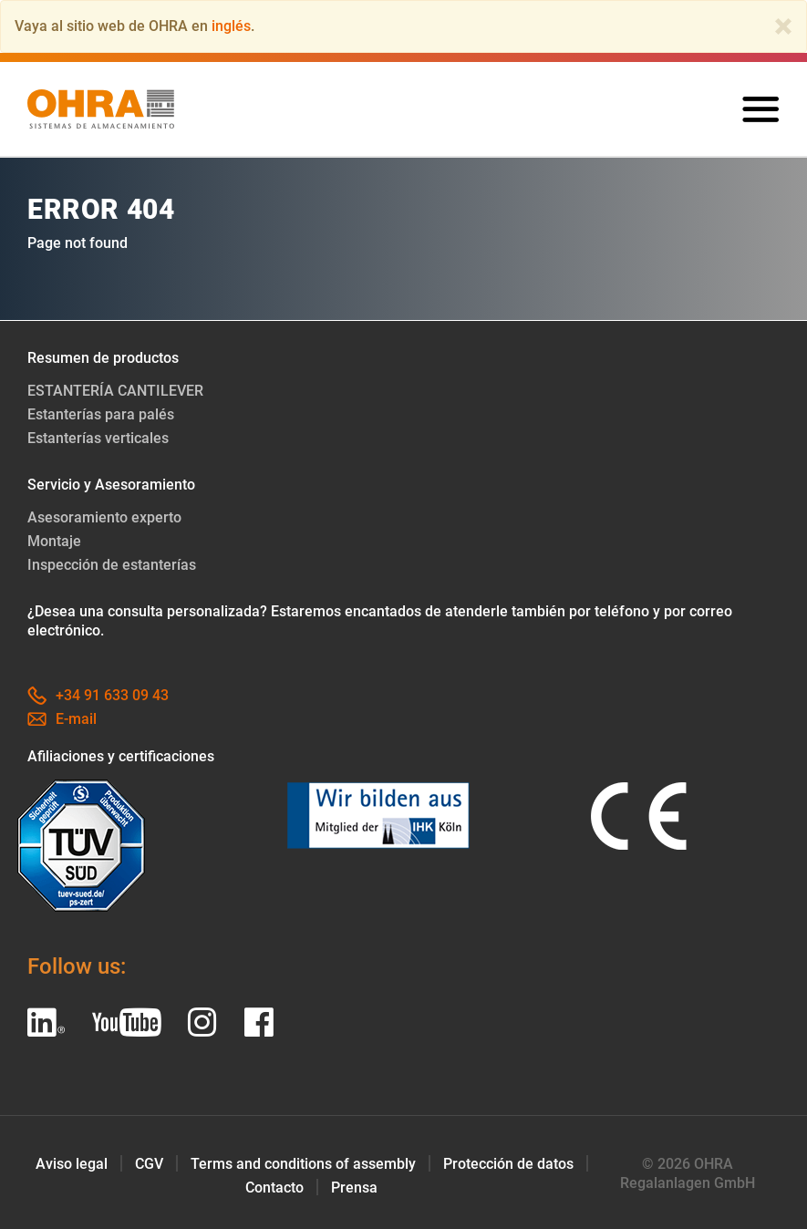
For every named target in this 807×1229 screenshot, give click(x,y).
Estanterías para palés (100, 414)
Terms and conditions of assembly (303, 1163)
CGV (149, 1163)
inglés (231, 26)
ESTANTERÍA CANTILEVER (115, 390)
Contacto (274, 1187)
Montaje (54, 541)
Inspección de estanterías (111, 564)
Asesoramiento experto (104, 517)
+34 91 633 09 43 (98, 695)
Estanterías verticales (98, 438)
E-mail (62, 718)
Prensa (354, 1187)
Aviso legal (72, 1163)
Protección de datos (508, 1163)
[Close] (783, 26)
